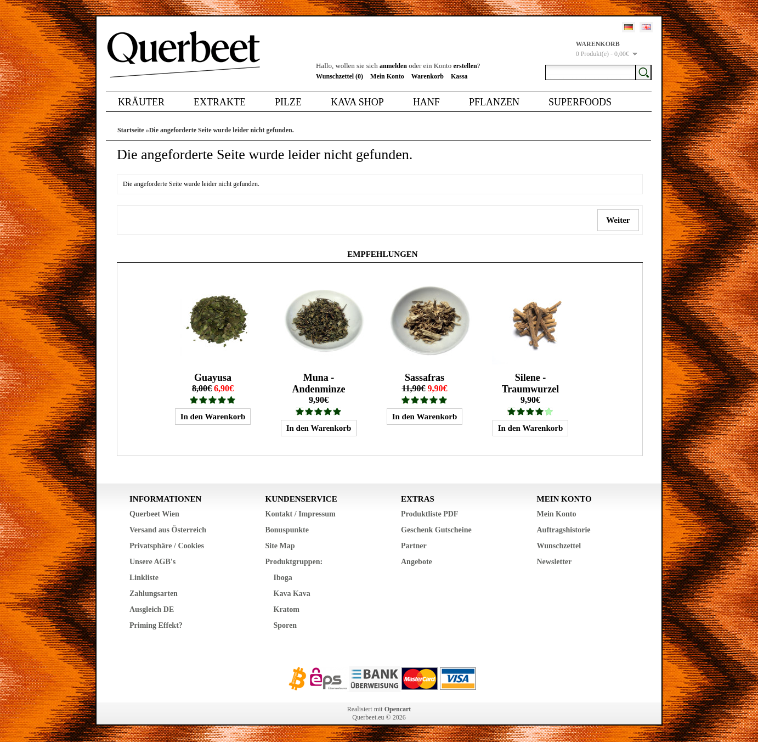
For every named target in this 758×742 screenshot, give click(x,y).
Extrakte (220, 102)
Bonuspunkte (287, 530)
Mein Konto (387, 76)
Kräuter (141, 102)
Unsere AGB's (152, 562)
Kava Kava (292, 593)
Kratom (286, 609)
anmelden (393, 66)
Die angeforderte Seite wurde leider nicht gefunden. (221, 130)
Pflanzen (494, 102)
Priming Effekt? (156, 625)
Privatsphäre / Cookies (166, 546)
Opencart (397, 709)
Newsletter (554, 562)
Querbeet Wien (154, 514)
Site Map (280, 546)
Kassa (459, 76)
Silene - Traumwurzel (530, 383)
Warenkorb (427, 76)
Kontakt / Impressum (300, 514)
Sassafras (424, 377)
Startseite (130, 130)
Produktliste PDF (429, 514)
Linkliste (144, 578)
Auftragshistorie (564, 530)
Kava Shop (357, 102)
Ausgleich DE (151, 609)
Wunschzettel (559, 546)
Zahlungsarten (153, 593)
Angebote (416, 562)
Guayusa (212, 377)
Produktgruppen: (294, 562)
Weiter (618, 220)
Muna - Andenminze (318, 383)
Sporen (285, 625)
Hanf (426, 102)
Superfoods (580, 102)
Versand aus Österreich (167, 530)
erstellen (465, 66)
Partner (414, 546)
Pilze (288, 102)
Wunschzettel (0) (339, 76)
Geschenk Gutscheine (436, 530)
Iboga (283, 578)
